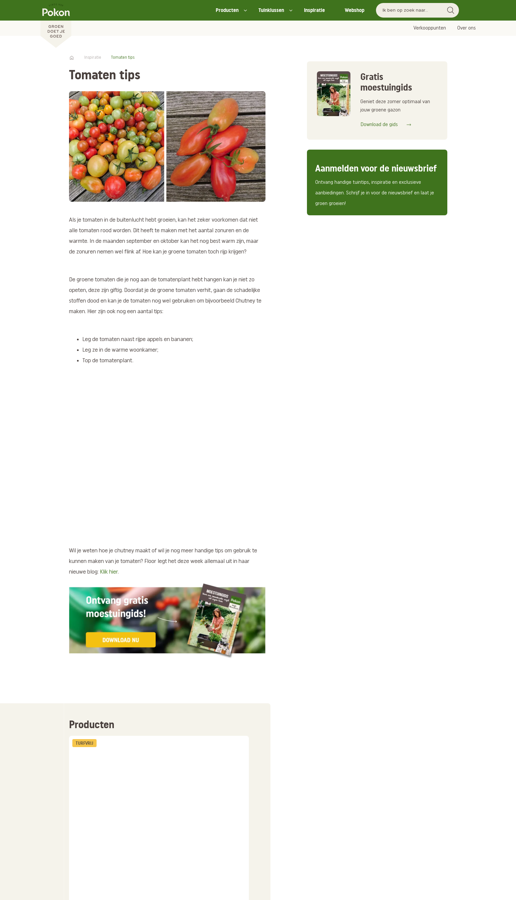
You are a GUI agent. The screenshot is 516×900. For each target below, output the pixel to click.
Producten (227, 10)
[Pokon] (55, 24)
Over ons (466, 28)
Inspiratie (314, 10)
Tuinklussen (271, 10)
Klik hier (109, 572)
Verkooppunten (429, 28)
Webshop (354, 10)
